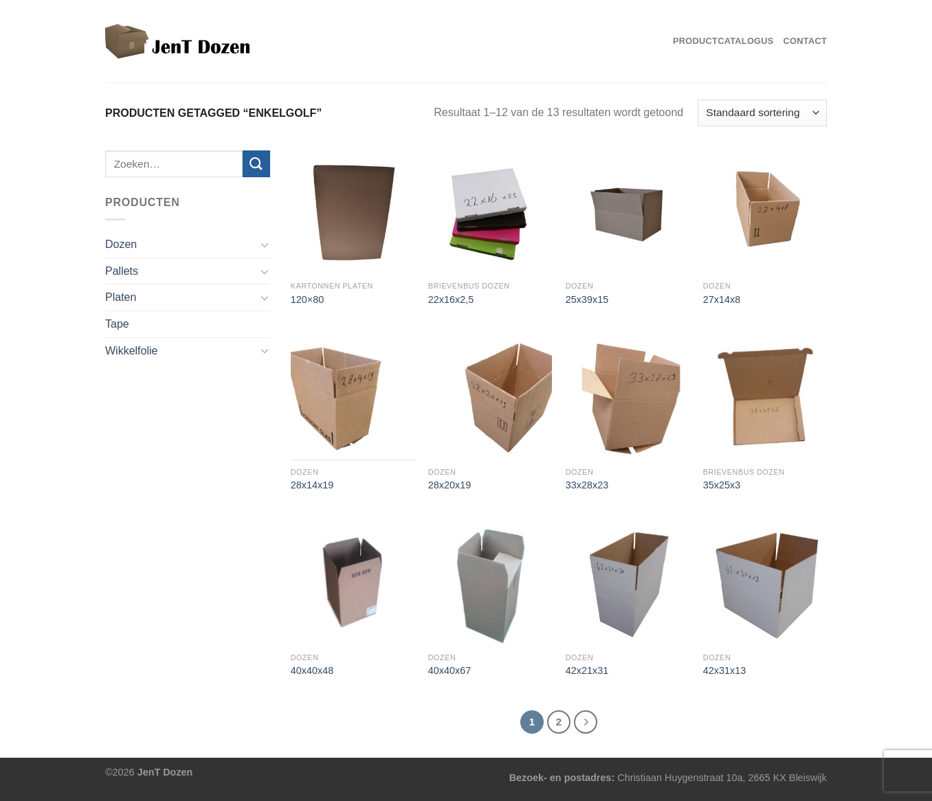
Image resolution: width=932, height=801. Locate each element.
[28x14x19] (352, 398)
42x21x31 (587, 670)
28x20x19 (449, 485)
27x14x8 (721, 299)
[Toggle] (264, 244)
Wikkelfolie (131, 351)
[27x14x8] (765, 212)
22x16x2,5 (451, 299)
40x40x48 (312, 670)
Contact (805, 41)
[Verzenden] (256, 163)
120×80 (307, 299)
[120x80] (352, 212)
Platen (120, 297)
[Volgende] (585, 722)
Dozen (121, 244)
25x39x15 (587, 299)
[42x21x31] (627, 583)
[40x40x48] (352, 583)
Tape (117, 324)
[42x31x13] (765, 583)
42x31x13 (724, 670)
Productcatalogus (723, 41)
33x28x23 (587, 485)
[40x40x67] (490, 583)
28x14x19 (312, 485)
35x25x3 (721, 485)
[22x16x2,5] (490, 212)
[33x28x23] (627, 398)
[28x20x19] (490, 398)
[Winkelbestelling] (762, 113)
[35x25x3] (765, 398)
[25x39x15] (627, 212)
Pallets (121, 271)
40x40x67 (449, 670)
